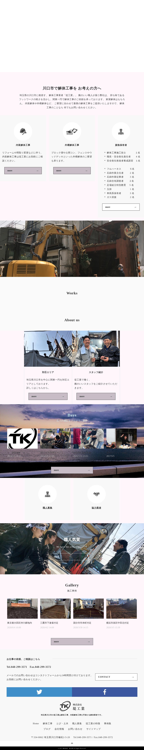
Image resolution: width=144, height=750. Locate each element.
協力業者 (96, 508)
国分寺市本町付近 (82, 623)
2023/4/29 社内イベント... (52, 453)
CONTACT (104, 677)
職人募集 (47, 508)
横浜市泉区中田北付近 (117, 623)
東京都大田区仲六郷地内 (19, 623)
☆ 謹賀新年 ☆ (16, 453)
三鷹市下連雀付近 (49, 623)
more (9, 170)
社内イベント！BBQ (116, 453)
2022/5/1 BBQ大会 (82, 453)
